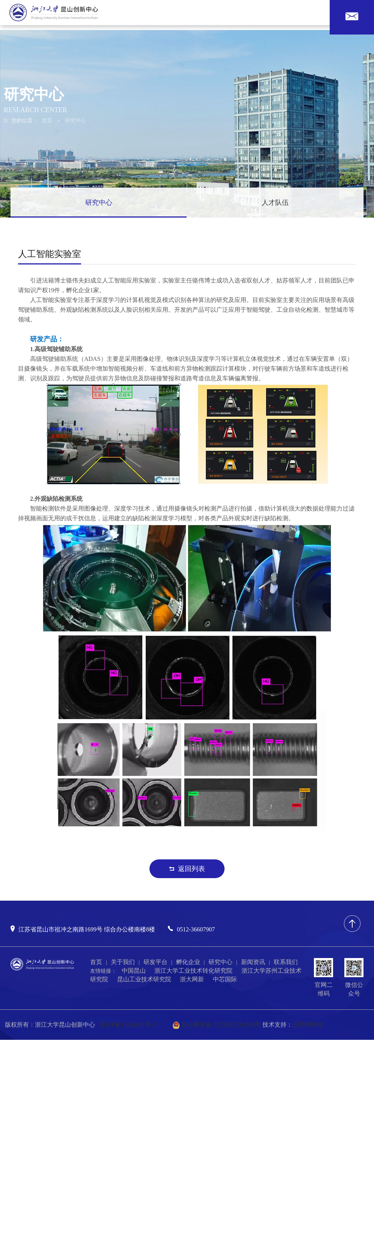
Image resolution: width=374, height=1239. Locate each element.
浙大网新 (192, 979)
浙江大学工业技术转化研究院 (193, 970)
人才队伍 (275, 202)
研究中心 (75, 120)
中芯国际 (225, 979)
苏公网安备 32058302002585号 (216, 1024)
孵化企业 (188, 962)
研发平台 (155, 962)
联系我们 (286, 962)
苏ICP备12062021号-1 (128, 1024)
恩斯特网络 (308, 1024)
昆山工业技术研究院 (144, 979)
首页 (47, 120)
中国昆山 (134, 970)
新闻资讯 (253, 962)
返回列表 (187, 869)
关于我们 (123, 962)
